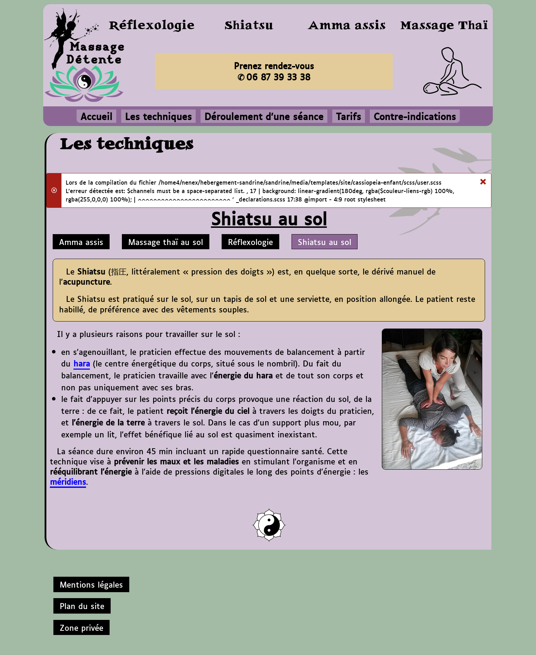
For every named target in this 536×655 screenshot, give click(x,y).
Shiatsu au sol (324, 241)
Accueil (96, 116)
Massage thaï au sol (165, 241)
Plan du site (82, 605)
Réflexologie (250, 241)
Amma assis (81, 241)
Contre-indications (415, 116)
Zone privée (81, 627)
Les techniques (158, 116)
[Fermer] (483, 180)
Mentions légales (91, 584)
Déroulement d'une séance (263, 116)
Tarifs (348, 116)
